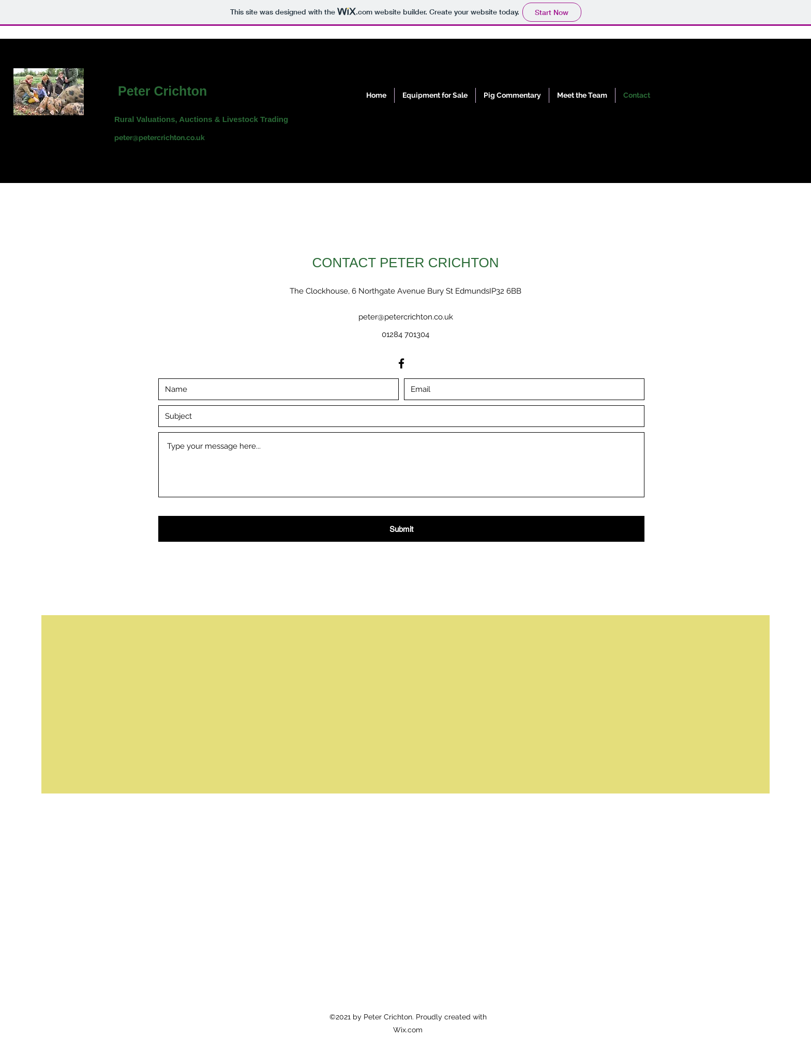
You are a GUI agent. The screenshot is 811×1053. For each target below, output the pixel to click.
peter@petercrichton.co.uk (159, 137)
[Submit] (401, 529)
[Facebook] (401, 363)
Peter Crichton (162, 91)
